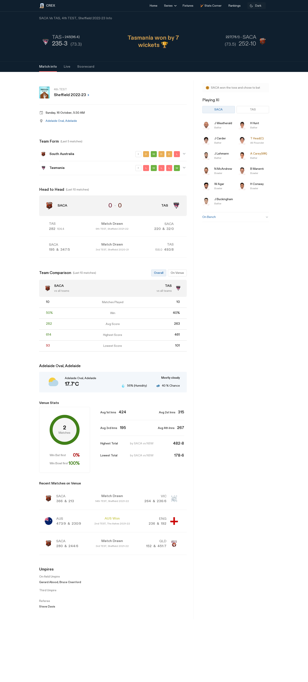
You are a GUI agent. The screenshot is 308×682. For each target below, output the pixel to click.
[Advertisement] (292, 364)
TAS (253, 109)
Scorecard (85, 66)
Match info (48, 66)
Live (67, 66)
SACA (218, 109)
